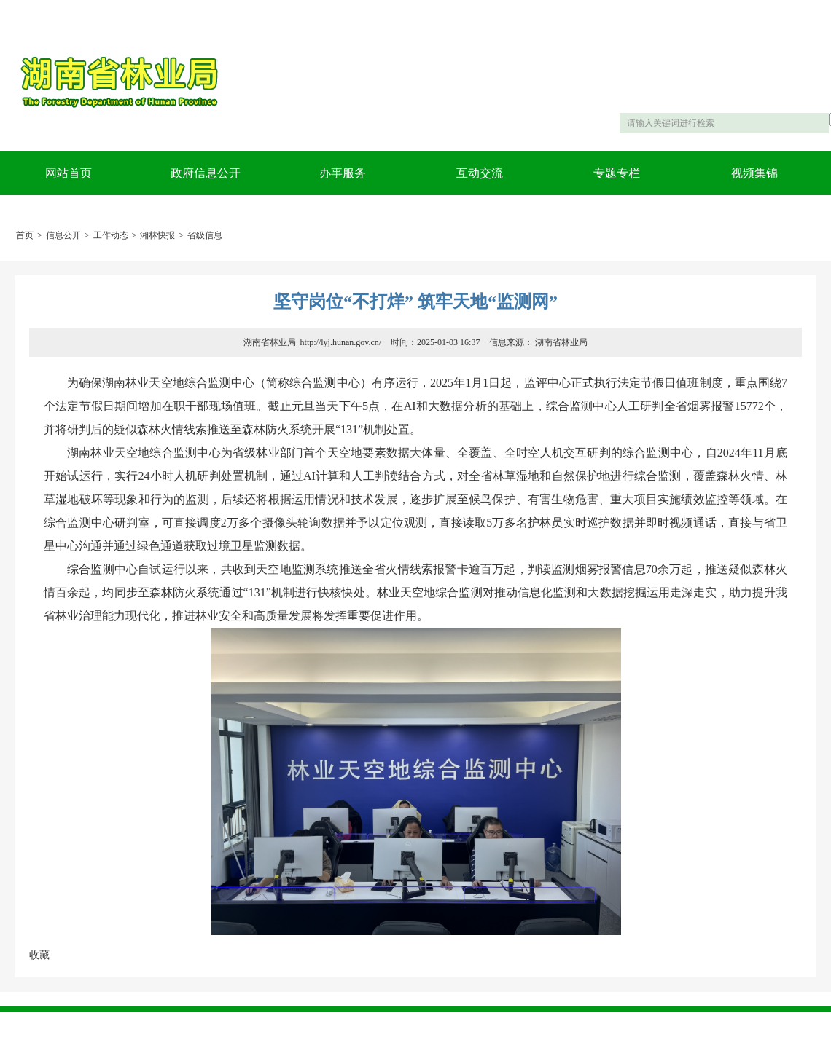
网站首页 (68, 173)
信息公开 (63, 235)
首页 (25, 235)
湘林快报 (157, 235)
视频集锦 (754, 173)
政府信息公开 (206, 173)
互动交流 (479, 173)
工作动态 (110, 235)
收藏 (39, 955)
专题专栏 (616, 173)
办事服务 (342, 173)
